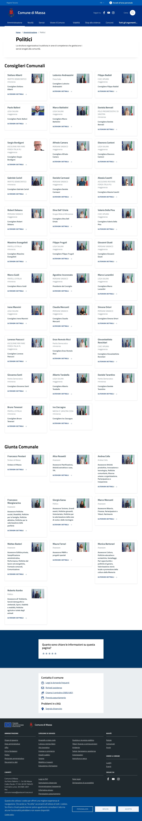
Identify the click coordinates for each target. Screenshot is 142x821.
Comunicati (110, 743)
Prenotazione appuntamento (49, 793)
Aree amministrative (12, 743)
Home (18, 32)
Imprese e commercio (46, 751)
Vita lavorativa (43, 747)
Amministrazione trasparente (49, 786)
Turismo (41, 758)
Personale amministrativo (14, 758)
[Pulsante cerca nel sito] (132, 12)
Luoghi (108, 762)
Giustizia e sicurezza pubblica (83, 740)
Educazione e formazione (47, 765)
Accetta (128, 809)
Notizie (109, 740)
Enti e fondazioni (11, 751)
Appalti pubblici (44, 754)
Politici (7, 754)
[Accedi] (121, 2)
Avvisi (108, 747)
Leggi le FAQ (43, 779)
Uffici (6, 747)
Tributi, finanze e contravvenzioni (84, 743)
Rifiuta (105, 809)
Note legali (76, 779)
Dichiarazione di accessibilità (83, 782)
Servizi (42, 22)
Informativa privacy (45, 790)
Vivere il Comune (57, 22)
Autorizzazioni (77, 754)
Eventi (108, 766)
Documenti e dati (11, 762)
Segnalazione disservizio (47, 782)
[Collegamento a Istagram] (112, 12)
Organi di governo (11, 740)
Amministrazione (14, 22)
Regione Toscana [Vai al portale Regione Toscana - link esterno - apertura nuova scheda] (12, 2)
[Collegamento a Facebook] (103, 12)
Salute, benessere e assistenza (84, 751)
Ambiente (76, 747)
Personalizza (82, 809)
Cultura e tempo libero (46, 743)
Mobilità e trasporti (45, 762)
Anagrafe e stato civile (47, 740)
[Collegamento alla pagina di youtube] (107, 12)
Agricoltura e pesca (79, 758)
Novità (30, 22)
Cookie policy (9, 814)
